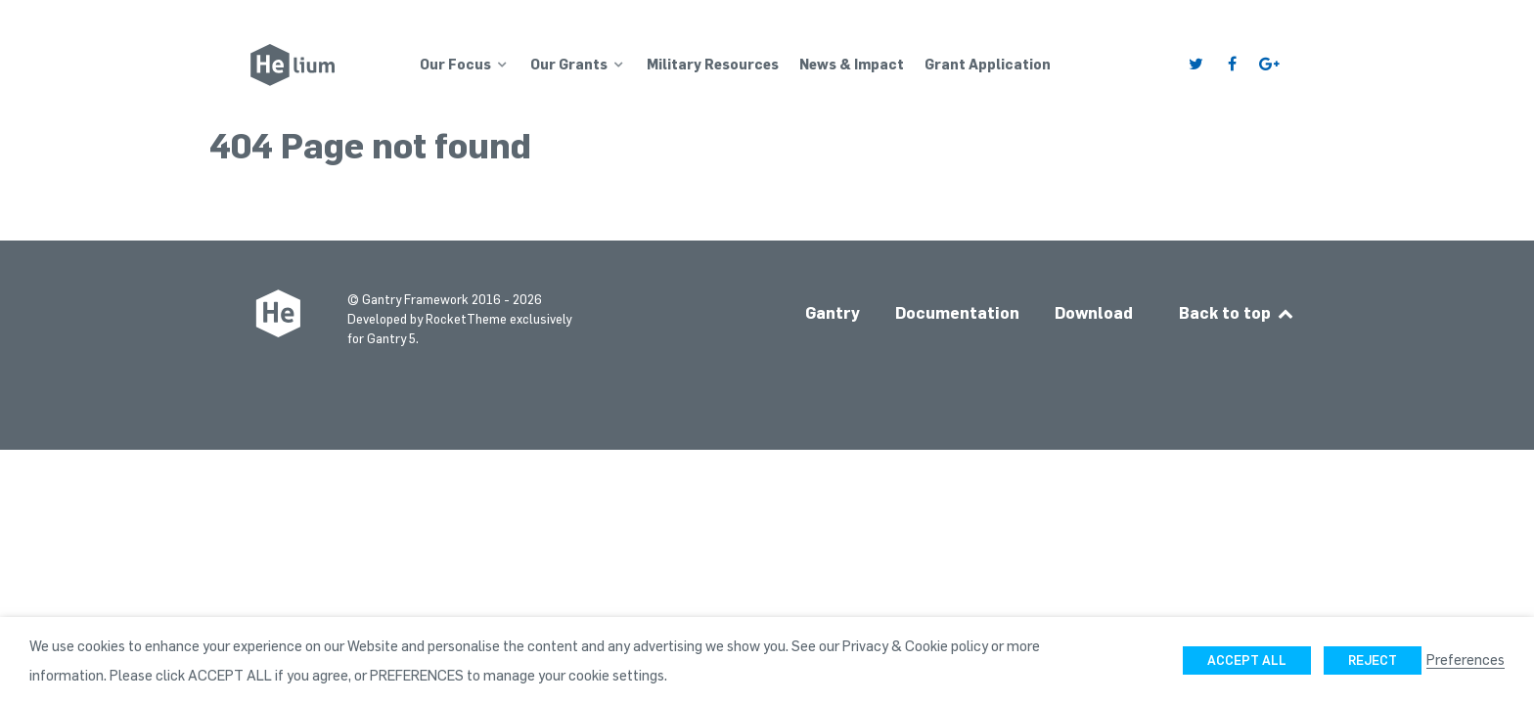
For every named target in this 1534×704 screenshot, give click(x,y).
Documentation (957, 313)
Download (1094, 313)
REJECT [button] (1372, 660)
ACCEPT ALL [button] (1246, 660)
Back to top (1237, 313)
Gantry (832, 313)
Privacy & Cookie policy (915, 645)
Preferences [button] (1465, 659)
